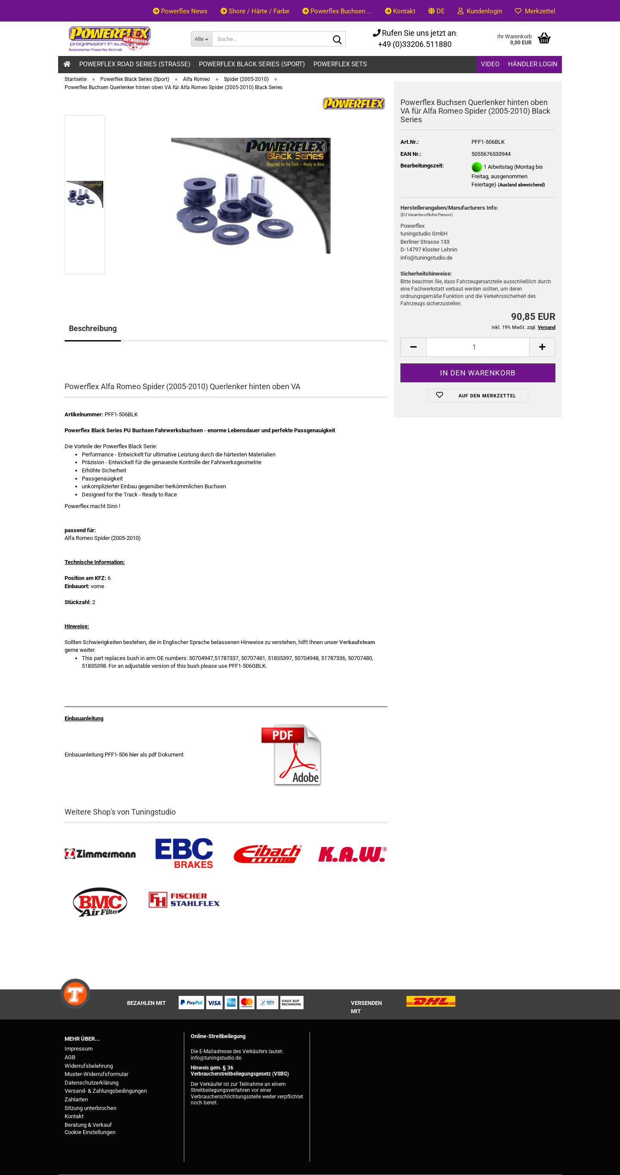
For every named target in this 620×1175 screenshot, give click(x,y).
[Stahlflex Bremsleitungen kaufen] (184, 903)
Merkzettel (535, 11)
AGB (70, 1057)
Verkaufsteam (357, 642)
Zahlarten (76, 1099)
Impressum (79, 1048)
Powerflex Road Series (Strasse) (134, 64)
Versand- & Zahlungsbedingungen (106, 1091)
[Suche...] (201, 39)
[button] (436, 11)
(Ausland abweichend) (521, 185)
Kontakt (400, 11)
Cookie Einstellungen (90, 1132)
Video (490, 64)
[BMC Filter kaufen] (100, 903)
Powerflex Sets (340, 64)
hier (134, 754)
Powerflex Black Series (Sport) (252, 64)
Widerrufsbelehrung (89, 1066)
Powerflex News (180, 11)
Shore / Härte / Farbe (254, 11)
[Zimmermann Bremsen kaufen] (100, 854)
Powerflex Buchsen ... (337, 11)
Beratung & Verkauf (88, 1125)
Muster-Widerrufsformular (96, 1074)
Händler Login (533, 64)
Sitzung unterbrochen (90, 1108)
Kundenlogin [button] (480, 11)
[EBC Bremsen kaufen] (184, 854)
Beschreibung (93, 328)
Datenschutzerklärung (91, 1082)
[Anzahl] (478, 347)
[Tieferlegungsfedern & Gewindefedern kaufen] (268, 854)
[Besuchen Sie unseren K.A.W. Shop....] (352, 854)
